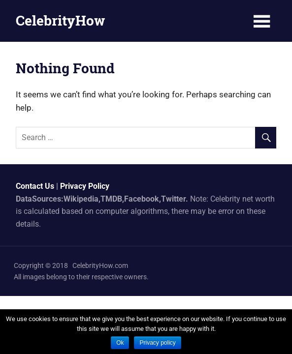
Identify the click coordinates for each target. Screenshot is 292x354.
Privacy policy (157, 342)
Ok (120, 342)
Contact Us (35, 186)
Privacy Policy (84, 186)
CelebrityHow (60, 20)
